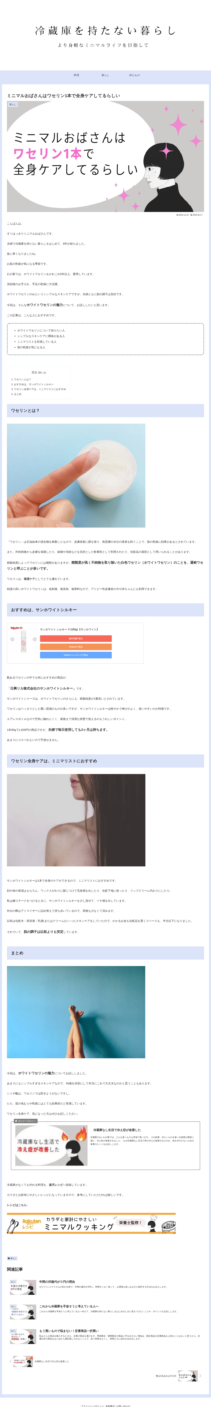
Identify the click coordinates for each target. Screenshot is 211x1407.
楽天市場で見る (55, 639)
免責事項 (110, 1396)
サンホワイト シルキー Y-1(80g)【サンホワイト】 (69, 630)
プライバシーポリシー (90, 1396)
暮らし (12, 1249)
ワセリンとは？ (22, 379)
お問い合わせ (125, 1396)
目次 (34, 372)
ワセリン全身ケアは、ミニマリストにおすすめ (40, 389)
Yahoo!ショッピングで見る (117, 639)
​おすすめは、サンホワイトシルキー (34, 384)
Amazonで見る (86, 639)
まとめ (18, 394)
